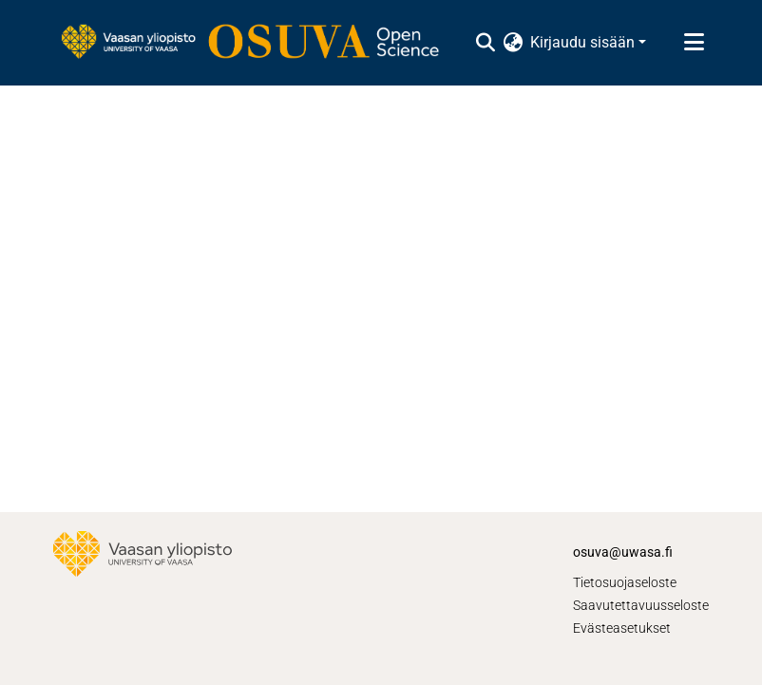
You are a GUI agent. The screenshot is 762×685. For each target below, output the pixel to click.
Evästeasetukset (622, 628)
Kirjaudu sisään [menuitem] (582, 42)
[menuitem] (512, 42)
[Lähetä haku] (485, 42)
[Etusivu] (259, 42)
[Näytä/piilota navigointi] (693, 43)
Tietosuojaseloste (624, 582)
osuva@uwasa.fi (623, 552)
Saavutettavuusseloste (641, 605)
